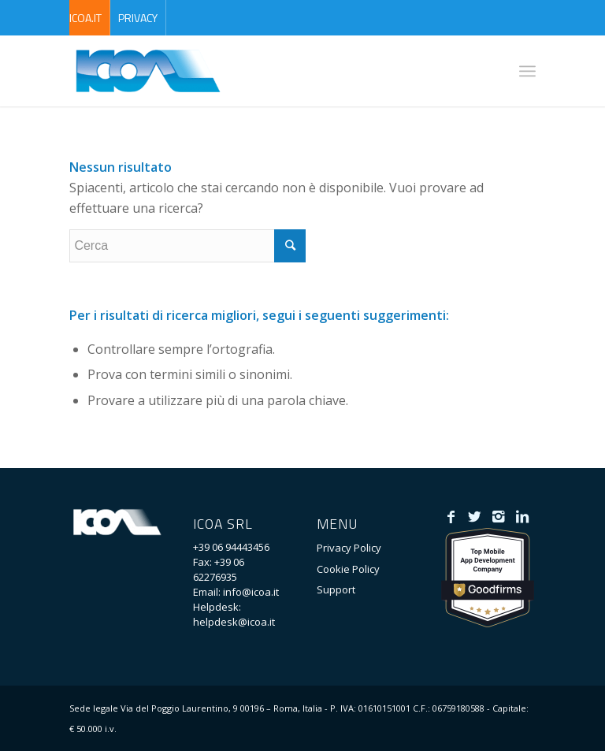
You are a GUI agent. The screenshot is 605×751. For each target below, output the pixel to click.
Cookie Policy (348, 569)
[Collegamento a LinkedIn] (521, 516)
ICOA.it (85, 17)
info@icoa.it (251, 592)
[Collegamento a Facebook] (451, 516)
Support (336, 589)
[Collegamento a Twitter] (474, 516)
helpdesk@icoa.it (234, 622)
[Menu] (527, 71)
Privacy (138, 17)
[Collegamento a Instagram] (498, 516)
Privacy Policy (349, 548)
